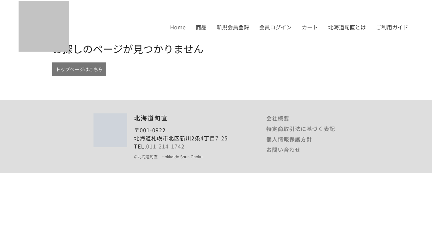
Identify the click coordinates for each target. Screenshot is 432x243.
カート (310, 27)
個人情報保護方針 (289, 139)
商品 (201, 27)
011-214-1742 (165, 146)
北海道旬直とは (347, 27)
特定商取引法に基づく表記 (300, 129)
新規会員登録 (233, 27)
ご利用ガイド (392, 27)
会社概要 (277, 118)
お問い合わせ (283, 149)
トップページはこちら (79, 69)
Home (178, 27)
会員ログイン (275, 27)
